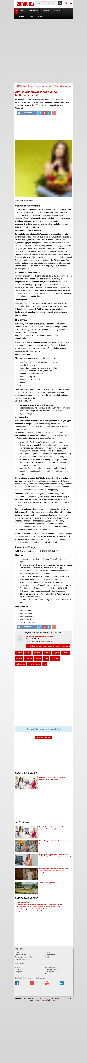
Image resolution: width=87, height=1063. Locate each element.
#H (45, 664)
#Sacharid (55, 658)
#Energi (19, 653)
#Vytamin (28, 658)
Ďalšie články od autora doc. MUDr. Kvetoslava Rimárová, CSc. (49, 646)
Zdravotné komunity (51, 969)
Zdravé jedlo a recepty (44, 86)
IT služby (42, 1000)
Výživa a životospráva (62, 86)
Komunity (45, 10)
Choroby (17, 967)
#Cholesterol (20, 664)
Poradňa (41, 16)
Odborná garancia (20, 955)
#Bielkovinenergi (34, 664)
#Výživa (56, 653)
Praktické (20, 16)
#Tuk (46, 658)
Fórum (31, 16)
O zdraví (57, 10)
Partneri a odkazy (50, 955)
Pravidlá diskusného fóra (22, 959)
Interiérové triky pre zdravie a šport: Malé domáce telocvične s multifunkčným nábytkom (53, 871)
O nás (17, 952)
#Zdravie (65, 653)
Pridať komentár (43, 737)
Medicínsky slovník (50, 967)
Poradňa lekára (49, 972)
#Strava (19, 658)
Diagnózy (18, 969)
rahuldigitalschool (23, 902)
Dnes (22, 10)
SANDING (54, 1000)
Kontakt (47, 957)
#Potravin (37, 653)
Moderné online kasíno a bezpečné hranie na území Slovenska (38, 907)
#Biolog (27, 653)
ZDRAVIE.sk (21, 86)
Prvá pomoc (18, 972)
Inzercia (47, 952)
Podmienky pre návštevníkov (24, 957)
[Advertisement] (43, 35)
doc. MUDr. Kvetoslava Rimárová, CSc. (39, 636)
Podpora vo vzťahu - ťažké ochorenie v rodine (33, 911)
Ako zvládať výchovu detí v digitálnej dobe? (32, 909)
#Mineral (38, 658)
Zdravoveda (33, 10)
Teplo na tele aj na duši (47, 883)
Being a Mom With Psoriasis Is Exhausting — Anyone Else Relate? (40, 904)
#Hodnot (47, 653)
